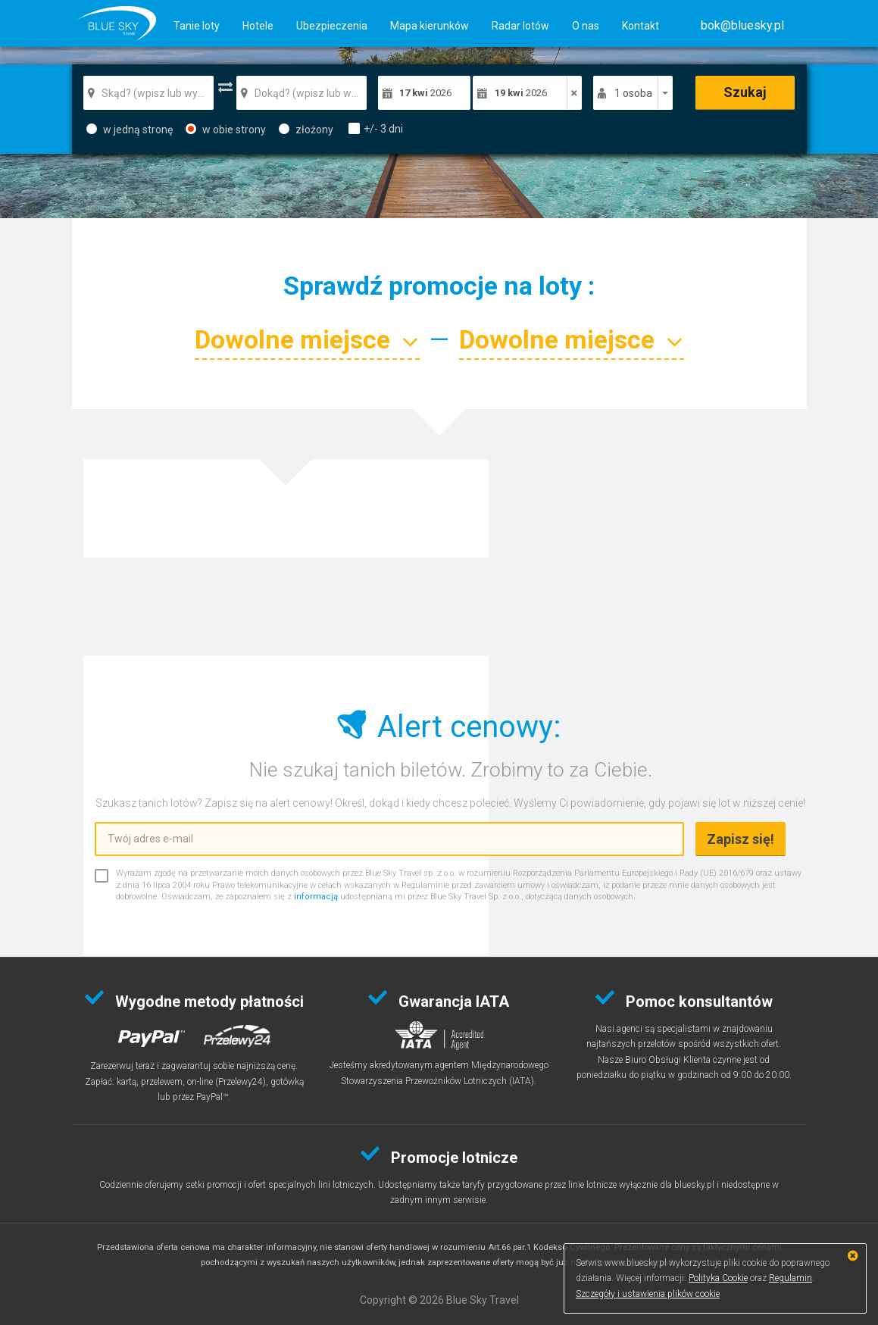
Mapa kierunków (429, 26)
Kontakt (640, 26)
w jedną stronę (129, 129)
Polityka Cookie (718, 1278)
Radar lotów (520, 26)
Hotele (257, 26)
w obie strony (226, 129)
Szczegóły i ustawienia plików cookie (648, 1294)
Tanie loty (196, 26)
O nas (585, 26)
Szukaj (745, 92)
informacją (316, 897)
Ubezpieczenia (331, 26)
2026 (425, 92)
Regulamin (790, 1278)
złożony (306, 129)
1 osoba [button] (633, 93)
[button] (742, 25)
